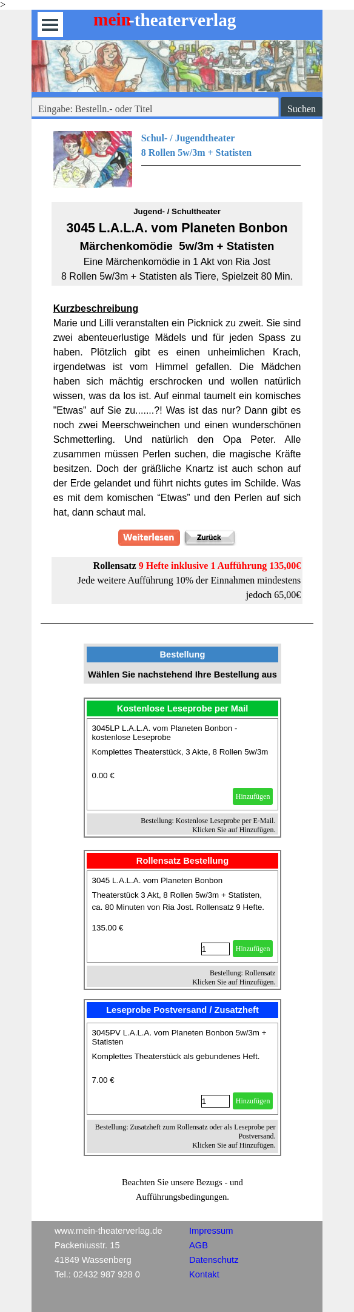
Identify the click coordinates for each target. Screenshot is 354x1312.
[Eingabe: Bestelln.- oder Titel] (155, 109)
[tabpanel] (177, 159)
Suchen (301, 109)
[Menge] (215, 949)
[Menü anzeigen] (50, 24)
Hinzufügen (253, 796)
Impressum (211, 1231)
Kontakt (204, 1274)
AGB (198, 1245)
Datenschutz (213, 1260)
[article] (183, 764)
